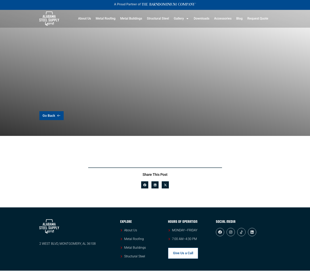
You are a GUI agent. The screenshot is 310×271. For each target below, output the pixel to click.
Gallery (181, 18)
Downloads (201, 18)
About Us (84, 18)
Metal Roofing (105, 18)
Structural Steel (158, 18)
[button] (144, 184)
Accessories (223, 18)
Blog (239, 18)
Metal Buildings (131, 18)
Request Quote (257, 18)
